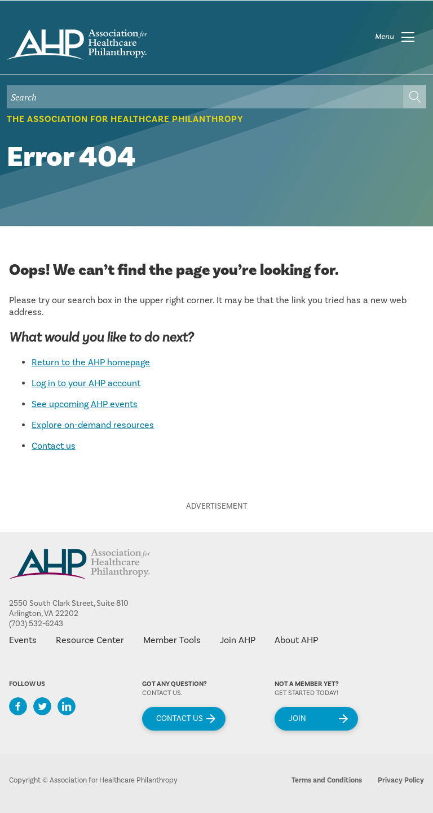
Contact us (54, 446)
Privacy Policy (401, 780)
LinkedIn (67, 706)
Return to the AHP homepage (91, 362)
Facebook (18, 706)
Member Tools (172, 640)
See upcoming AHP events (85, 404)
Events (23, 640)
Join (297, 719)
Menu (384, 37)
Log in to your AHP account (86, 383)
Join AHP (237, 640)
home (77, 44)
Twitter (42, 706)
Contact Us (179, 719)
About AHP (296, 640)
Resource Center (90, 640)
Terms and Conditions (326, 780)
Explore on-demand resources (93, 425)
